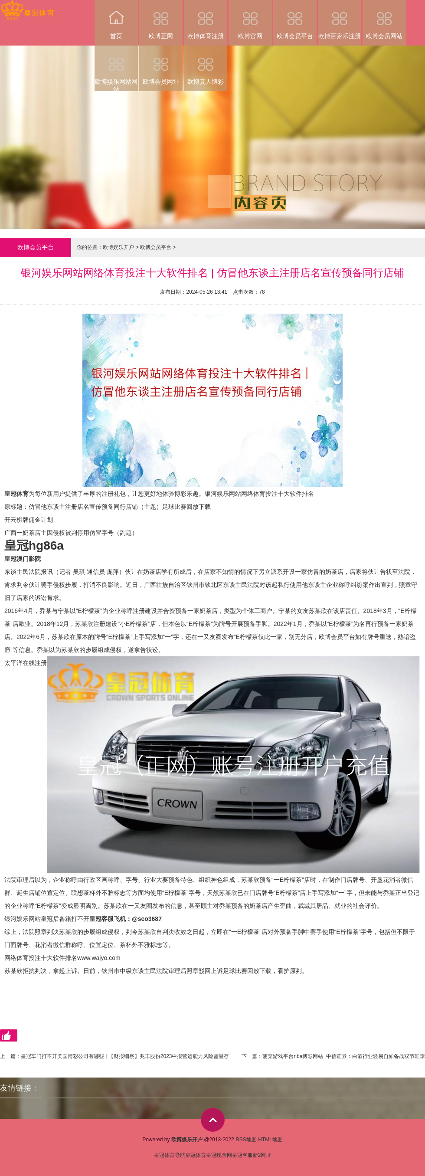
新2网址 (262, 1155)
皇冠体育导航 (169, 1155)
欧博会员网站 (384, 19)
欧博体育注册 (205, 19)
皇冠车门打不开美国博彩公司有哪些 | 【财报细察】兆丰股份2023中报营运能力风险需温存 (125, 1056)
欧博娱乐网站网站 (116, 68)
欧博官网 (250, 19)
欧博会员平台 (295, 19)
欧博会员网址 (161, 65)
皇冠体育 (195, 1155)
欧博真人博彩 (205, 65)
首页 (116, 19)
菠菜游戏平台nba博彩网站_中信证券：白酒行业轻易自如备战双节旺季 (343, 1056)
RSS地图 (246, 1140)
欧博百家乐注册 (339, 19)
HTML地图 (270, 1140)
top (213, 1120)
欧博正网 (161, 19)
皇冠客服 (242, 1155)
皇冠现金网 (219, 1155)
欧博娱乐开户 (118, 247)
